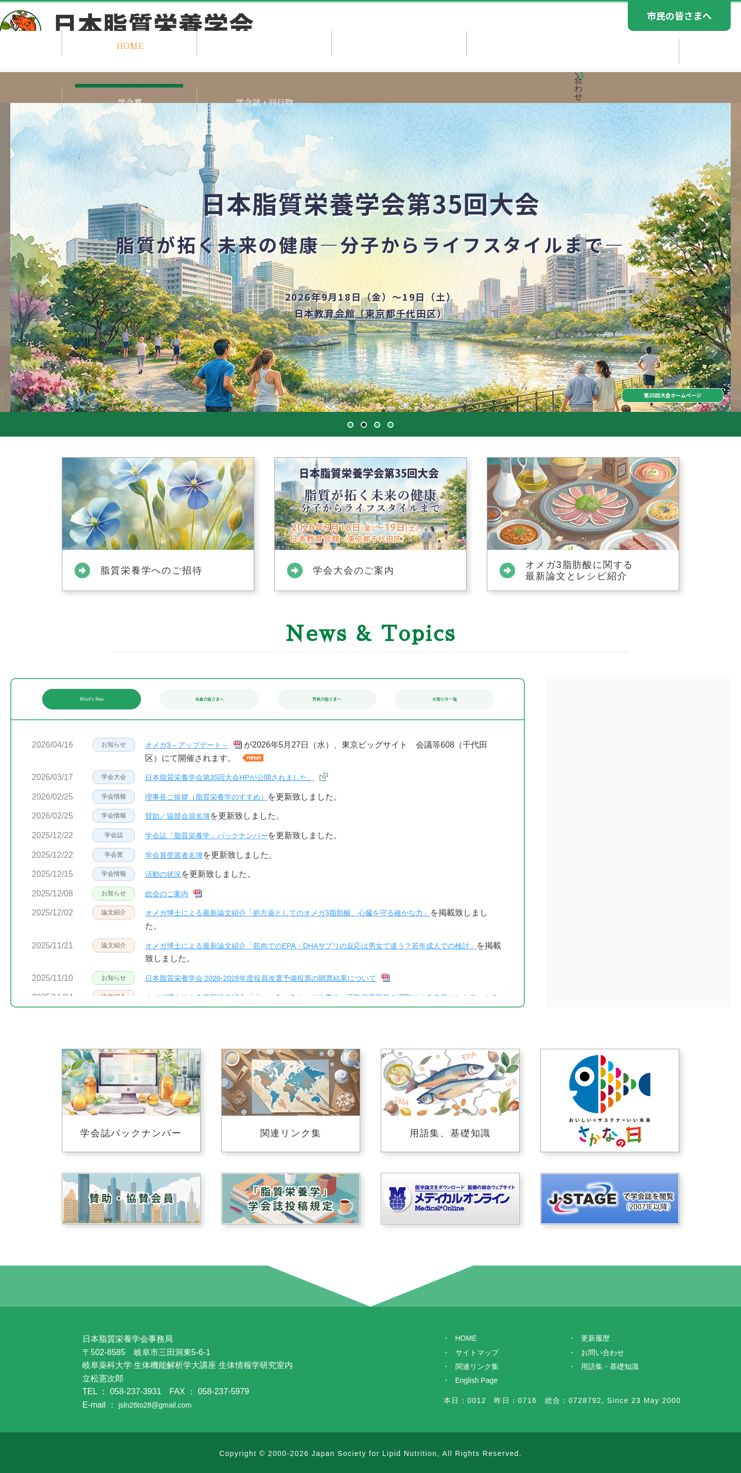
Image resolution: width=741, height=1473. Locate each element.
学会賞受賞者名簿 (178, 855)
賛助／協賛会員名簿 (182, 815)
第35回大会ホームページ (607, 370)
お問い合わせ (605, 1354)
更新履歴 (597, 1339)
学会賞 (524, 82)
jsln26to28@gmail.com (160, 1404)
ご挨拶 (216, 82)
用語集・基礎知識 (614, 1370)
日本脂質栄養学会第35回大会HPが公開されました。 (242, 777)
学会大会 (421, 82)
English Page (479, 1386)
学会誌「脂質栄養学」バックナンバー (215, 835)
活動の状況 (165, 874)
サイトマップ (480, 1354)
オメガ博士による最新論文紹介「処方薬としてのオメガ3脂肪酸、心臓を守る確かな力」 (308, 912)
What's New (90, 698)
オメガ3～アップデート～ (192, 744)
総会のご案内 (170, 893)
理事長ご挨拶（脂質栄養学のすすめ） (215, 796)
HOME (113, 82)
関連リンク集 (480, 1370)
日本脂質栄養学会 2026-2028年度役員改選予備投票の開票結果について (277, 978)
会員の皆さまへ (209, 698)
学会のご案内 (319, 82)
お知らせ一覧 (444, 698)
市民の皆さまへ (326, 698)
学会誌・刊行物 (627, 82)
